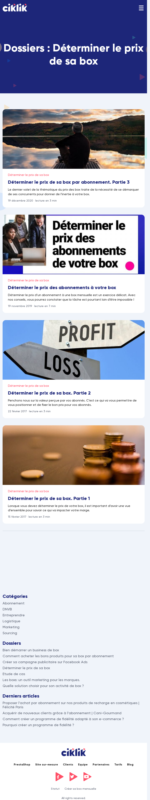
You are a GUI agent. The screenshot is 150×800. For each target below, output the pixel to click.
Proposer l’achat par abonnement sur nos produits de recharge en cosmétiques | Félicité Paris (71, 705)
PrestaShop (22, 764)
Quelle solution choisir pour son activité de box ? (43, 686)
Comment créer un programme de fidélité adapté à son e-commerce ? (63, 719)
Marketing (11, 627)
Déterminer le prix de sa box (28, 175)
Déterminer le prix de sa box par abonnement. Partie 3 (68, 182)
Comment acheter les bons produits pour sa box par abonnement (58, 656)
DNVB (7, 609)
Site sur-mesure (46, 764)
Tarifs (118, 764)
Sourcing (10, 633)
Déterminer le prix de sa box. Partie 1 (49, 498)
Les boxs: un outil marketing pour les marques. (41, 680)
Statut (55, 788)
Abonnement (14, 603)
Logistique (11, 621)
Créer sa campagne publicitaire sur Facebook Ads (45, 662)
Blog (130, 764)
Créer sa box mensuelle (80, 788)
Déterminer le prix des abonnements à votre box (62, 287)
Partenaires (101, 764)
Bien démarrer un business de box (31, 650)
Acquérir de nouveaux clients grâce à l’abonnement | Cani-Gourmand (62, 713)
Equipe (83, 764)
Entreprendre (14, 615)
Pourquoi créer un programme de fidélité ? (38, 725)
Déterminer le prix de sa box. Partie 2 (49, 393)
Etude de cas (14, 674)
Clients (68, 764)
